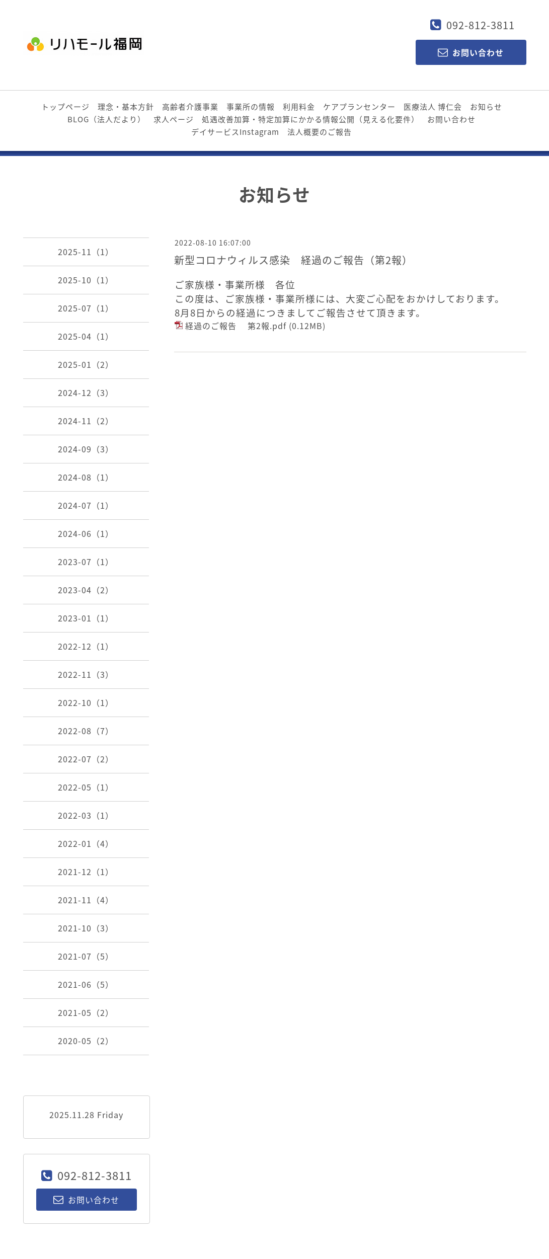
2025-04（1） (86, 336)
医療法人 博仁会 (433, 106)
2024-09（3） (86, 449)
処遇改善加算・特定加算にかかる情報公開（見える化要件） (310, 119)
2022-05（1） (86, 787)
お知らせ (486, 106)
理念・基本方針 (126, 106)
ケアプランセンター (359, 106)
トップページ (65, 106)
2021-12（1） (86, 871)
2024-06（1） (86, 533)
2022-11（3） (86, 674)
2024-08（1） (86, 477)
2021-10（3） (86, 928)
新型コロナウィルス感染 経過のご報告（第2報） (293, 260)
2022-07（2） (86, 759)
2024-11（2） (86, 421)
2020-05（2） (86, 1041)
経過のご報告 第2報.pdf (235, 326)
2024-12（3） (86, 392)
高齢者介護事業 (190, 106)
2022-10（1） (86, 702)
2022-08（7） (86, 731)
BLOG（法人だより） (106, 119)
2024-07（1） (86, 505)
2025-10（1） (86, 280)
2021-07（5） (86, 956)
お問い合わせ (451, 119)
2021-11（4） (86, 900)
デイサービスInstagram (235, 131)
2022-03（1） (86, 815)
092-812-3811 (480, 25)
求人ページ (173, 119)
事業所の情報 (250, 106)
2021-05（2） (86, 1012)
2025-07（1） (86, 308)
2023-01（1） (86, 618)
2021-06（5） (86, 984)
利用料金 (299, 106)
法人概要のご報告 (319, 131)
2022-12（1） (86, 646)
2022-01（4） (86, 843)
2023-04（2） (86, 590)
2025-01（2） (86, 364)
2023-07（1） (86, 562)
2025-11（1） (86, 252)
